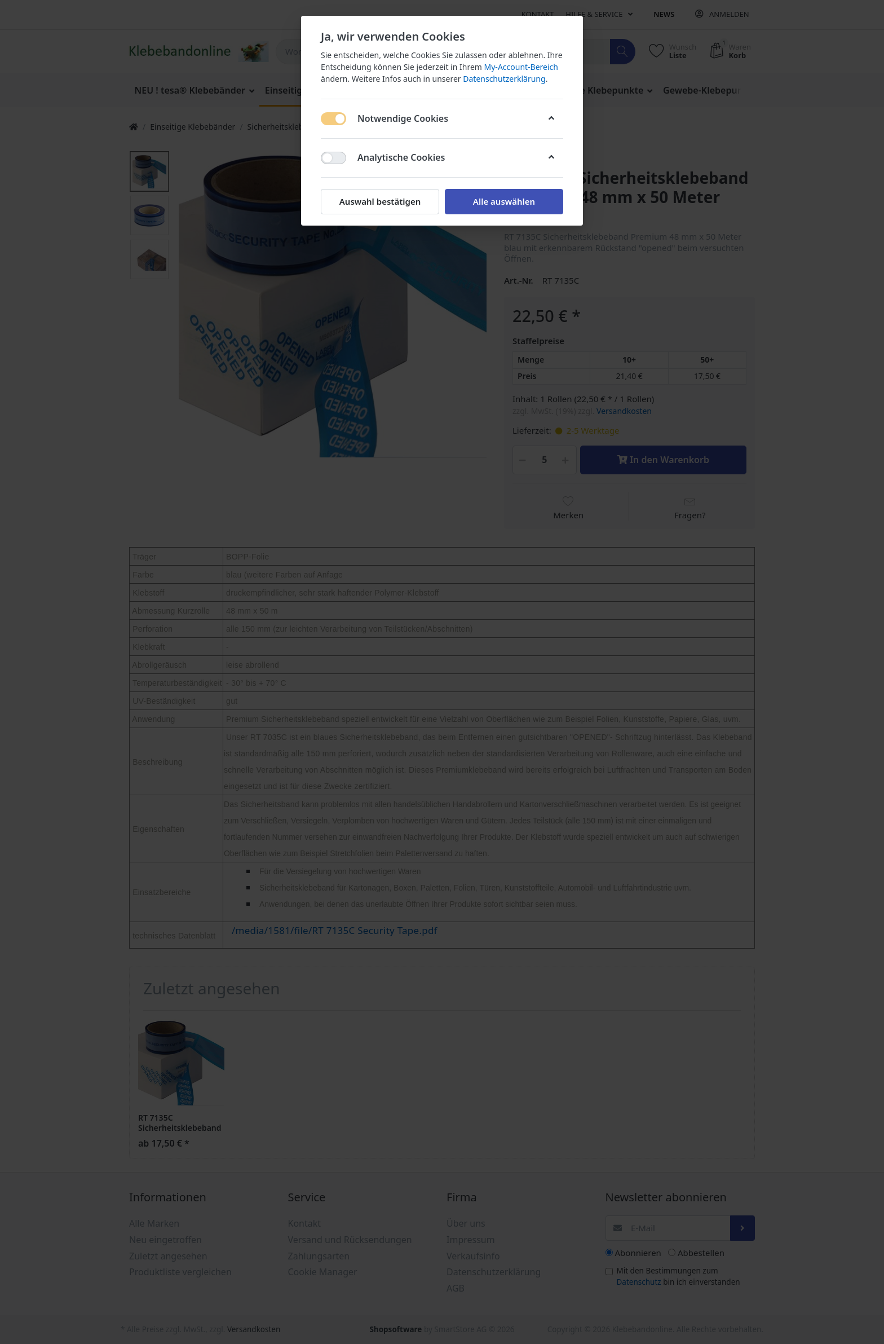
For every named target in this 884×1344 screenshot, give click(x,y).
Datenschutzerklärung (504, 78)
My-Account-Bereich (521, 66)
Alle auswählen (504, 201)
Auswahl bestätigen (380, 201)
